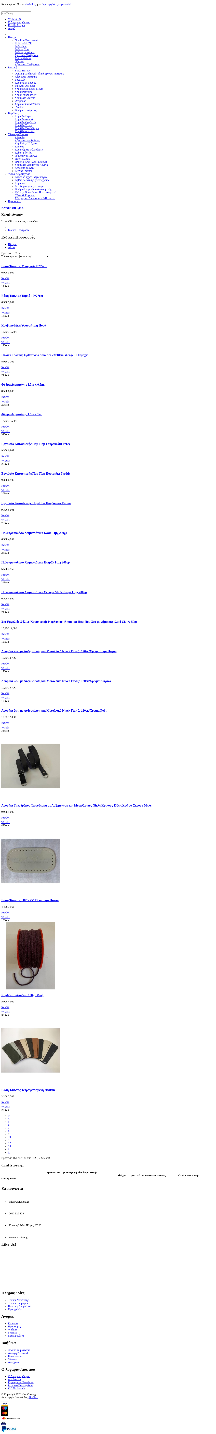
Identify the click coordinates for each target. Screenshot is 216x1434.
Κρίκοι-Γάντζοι (23, 152)
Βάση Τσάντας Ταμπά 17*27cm (22, 295)
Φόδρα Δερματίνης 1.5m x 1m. (21, 414)
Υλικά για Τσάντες (18, 134)
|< (9, 1115)
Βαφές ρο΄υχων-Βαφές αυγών (31, 176)
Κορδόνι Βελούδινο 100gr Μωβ (22, 995)
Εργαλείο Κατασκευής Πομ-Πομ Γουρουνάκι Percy (35, 444)
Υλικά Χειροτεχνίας (19, 173)
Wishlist (12, 1329)
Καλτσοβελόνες (23, 58)
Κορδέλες (13, 113)
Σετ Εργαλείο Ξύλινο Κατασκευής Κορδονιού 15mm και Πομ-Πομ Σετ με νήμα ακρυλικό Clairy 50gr (69, 621)
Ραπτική (12, 67)
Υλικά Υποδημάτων (25, 94)
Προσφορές (14, 201)
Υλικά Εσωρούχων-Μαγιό (29, 88)
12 (9, 1143)
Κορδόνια (20, 183)
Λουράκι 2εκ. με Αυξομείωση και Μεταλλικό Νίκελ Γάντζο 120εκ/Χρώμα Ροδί (53, 710)
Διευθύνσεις (14, 1379)
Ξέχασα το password (19, 1350)
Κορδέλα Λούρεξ (24, 119)
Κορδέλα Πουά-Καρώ (27, 128)
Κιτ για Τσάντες (23, 170)
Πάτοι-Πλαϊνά (22, 158)
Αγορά (11, 28)
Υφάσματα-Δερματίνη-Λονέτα (31, 164)
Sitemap (12, 1332)
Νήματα (19, 61)
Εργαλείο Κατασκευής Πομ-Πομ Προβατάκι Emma (36, 503)
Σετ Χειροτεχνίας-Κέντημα (29, 186)
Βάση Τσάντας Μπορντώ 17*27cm (24, 266)
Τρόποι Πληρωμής (18, 1303)
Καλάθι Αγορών (16, 25)
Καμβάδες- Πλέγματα (26, 143)
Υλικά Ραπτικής (23, 91)
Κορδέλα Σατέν (23, 125)
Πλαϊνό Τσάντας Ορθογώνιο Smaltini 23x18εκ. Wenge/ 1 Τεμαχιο (44, 355)
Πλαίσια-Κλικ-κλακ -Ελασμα (31, 161)
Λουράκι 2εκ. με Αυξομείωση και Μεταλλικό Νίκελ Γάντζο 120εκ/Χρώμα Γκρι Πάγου (58, 651)
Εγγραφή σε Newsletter (21, 1382)
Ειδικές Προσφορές (18, 230)
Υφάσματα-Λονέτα (25, 97)
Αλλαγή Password (18, 1353)
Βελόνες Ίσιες (22, 49)
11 (9, 1140)
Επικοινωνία (15, 1356)
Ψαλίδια (19, 107)
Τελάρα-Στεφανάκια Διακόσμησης (33, 189)
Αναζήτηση (14, 1362)
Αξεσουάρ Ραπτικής (26, 76)
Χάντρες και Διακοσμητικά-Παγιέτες (35, 198)
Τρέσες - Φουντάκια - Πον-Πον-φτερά (35, 192)
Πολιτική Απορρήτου (19, 1306)
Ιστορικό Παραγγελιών (20, 1385)
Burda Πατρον (23, 70)
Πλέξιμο (12, 37)
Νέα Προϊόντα (16, 1335)
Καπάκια (19, 146)
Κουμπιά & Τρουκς (25, 82)
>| (9, 1152)
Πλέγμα (12, 244)
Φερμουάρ (20, 100)
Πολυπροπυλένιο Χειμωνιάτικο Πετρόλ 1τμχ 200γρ (35, 562)
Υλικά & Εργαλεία (25, 195)
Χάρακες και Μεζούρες (27, 104)
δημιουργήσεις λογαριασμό (56, 4)
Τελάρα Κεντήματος (26, 110)
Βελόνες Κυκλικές (25, 52)
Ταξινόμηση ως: (10, 256)
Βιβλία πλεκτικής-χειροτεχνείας (32, 180)
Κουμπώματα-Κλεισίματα (29, 149)
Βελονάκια (21, 46)
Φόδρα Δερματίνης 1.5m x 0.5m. (23, 384)
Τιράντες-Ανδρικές (25, 85)
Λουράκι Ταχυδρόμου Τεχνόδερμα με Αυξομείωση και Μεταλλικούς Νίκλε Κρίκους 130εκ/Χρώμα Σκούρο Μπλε (76, 805)
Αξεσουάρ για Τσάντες (27, 140)
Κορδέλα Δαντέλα (24, 131)
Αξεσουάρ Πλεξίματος (27, 64)
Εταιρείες (13, 1323)
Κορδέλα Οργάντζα (25, 122)
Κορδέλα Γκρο (23, 116)
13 (9, 1146)
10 (9, 1137)
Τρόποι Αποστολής (18, 1300)
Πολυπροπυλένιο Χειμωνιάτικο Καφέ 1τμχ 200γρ (34, 533)
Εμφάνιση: (7, 253)
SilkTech (33, 1397)
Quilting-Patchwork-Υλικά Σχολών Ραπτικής (39, 73)
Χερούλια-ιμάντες (24, 167)
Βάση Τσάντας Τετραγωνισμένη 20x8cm (28, 1090)
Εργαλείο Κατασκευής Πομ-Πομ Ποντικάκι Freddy (35, 473)
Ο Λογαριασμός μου (19, 22)
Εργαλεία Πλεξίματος (26, 55)
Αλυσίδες (20, 137)
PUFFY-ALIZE (23, 43)
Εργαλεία (20, 79)
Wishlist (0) (14, 19)
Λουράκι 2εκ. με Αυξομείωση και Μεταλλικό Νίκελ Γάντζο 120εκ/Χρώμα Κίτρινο (56, 681)
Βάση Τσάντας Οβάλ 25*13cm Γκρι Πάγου (30, 900)
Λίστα (11, 247)
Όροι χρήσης (15, 1309)
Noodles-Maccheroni (26, 40)
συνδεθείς (30, 4)
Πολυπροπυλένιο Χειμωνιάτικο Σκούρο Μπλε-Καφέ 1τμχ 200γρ (44, 592)
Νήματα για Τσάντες (26, 155)
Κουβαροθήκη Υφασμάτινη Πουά (23, 325)
